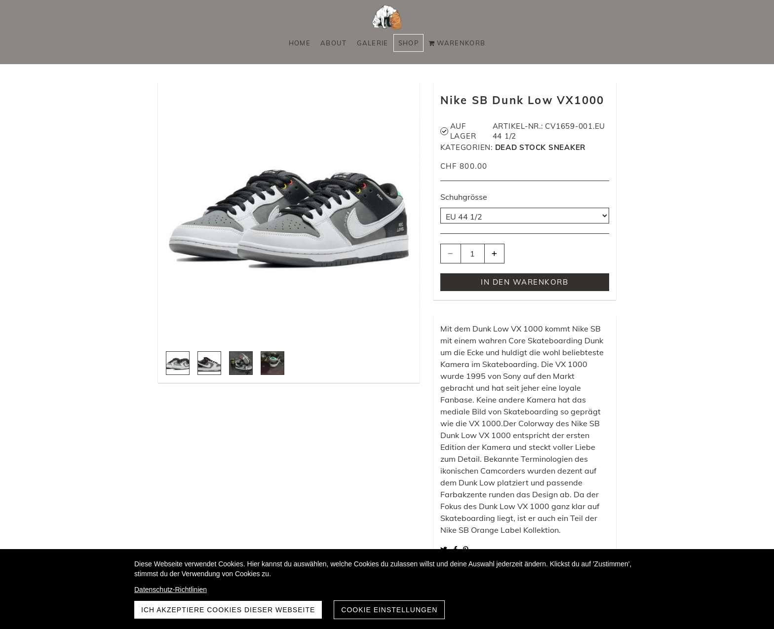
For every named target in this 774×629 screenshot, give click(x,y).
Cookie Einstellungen (389, 610)
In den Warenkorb (524, 282)
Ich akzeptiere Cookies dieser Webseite (228, 610)
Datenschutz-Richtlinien (170, 589)
